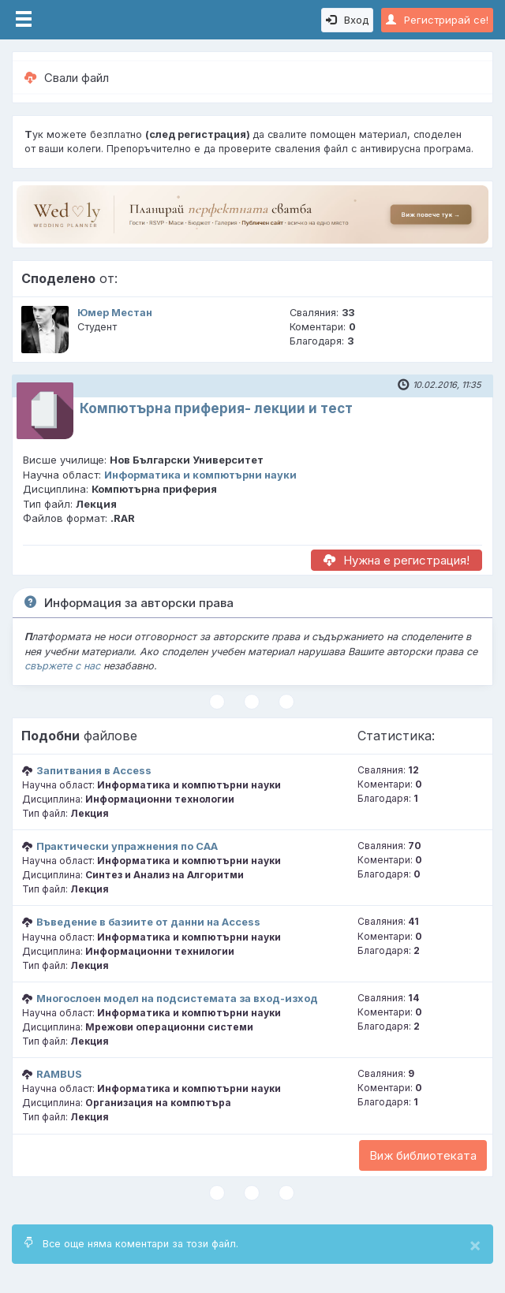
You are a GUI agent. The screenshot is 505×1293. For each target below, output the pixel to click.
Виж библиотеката (423, 1155)
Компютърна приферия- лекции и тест (216, 408)
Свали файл (66, 77)
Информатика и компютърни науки (200, 474)
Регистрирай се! (437, 19)
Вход (347, 19)
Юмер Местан (114, 313)
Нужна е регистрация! (396, 560)
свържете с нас (62, 666)
